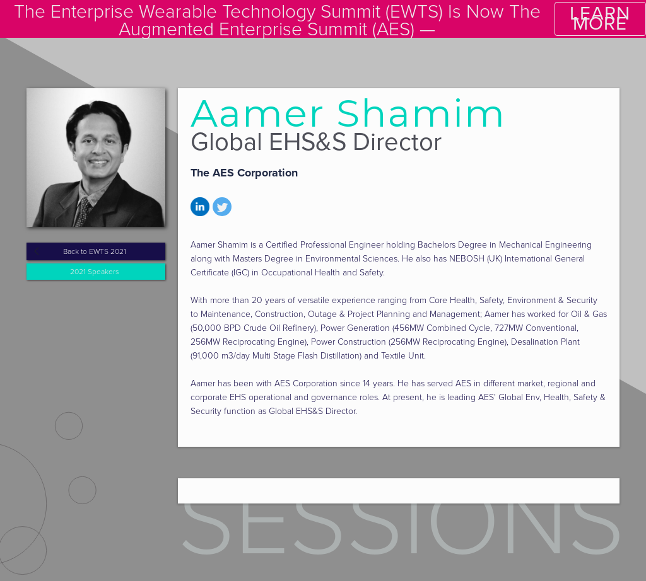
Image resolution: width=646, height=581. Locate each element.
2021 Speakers (94, 271)
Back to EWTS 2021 (94, 251)
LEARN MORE (600, 18)
